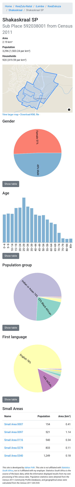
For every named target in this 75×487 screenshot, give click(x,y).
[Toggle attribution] (69, 110)
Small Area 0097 (13, 432)
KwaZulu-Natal (24, 6)
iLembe (40, 6)
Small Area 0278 (13, 447)
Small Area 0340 (13, 455)
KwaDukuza (54, 6)
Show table (10, 183)
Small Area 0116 (13, 440)
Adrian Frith (29, 467)
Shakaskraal (16, 10)
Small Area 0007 (13, 424)
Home (8, 6)
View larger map (10, 114)
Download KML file (29, 114)
